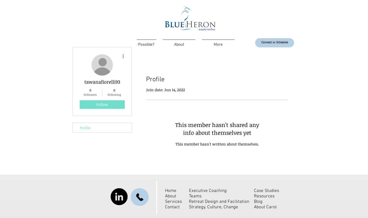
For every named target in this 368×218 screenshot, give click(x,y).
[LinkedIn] (119, 196)
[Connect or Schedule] (274, 42)
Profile (85, 127)
